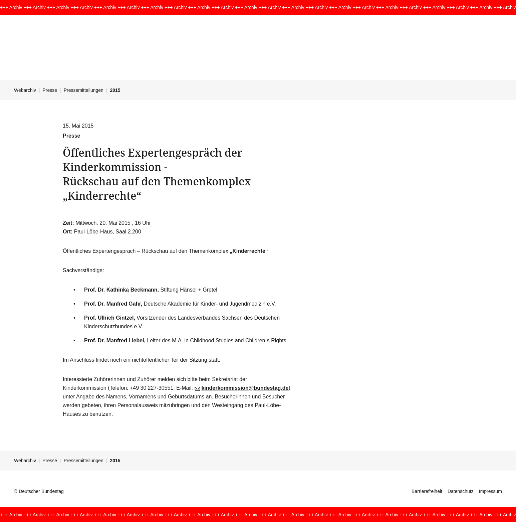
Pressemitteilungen (83, 90)
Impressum (490, 491)
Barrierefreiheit (427, 491)
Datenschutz (461, 491)
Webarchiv (25, 90)
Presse (50, 90)
